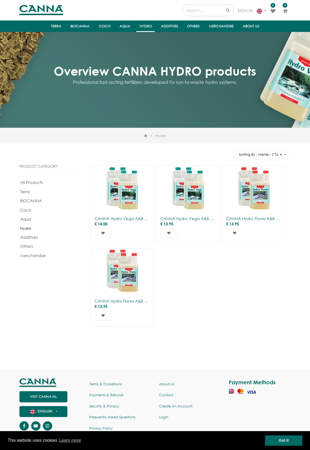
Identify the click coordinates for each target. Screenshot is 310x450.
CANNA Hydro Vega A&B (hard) (187, 218)
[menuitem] (56, 26)
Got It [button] (284, 440)
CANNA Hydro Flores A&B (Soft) (253, 218)
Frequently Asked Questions (112, 417)
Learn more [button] (70, 440)
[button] (262, 154)
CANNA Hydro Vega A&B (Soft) (122, 218)
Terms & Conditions (105, 384)
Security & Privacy (104, 406)
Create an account (175, 406)
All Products (31, 182)
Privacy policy (101, 428)
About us (166, 384)
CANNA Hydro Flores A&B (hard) (122, 301)
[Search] (228, 152)
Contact (166, 395)
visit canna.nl (43, 396)
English (42, 411)
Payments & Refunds (106, 395)
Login (163, 417)
